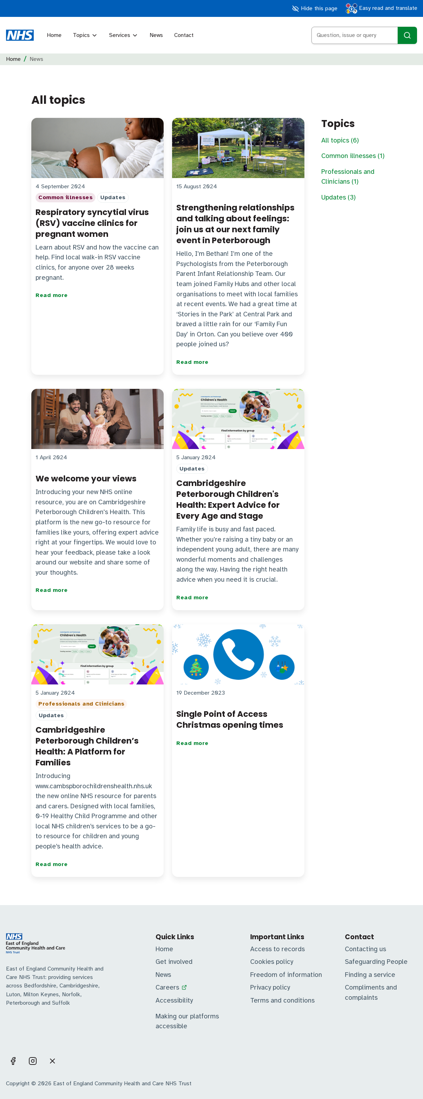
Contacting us (365, 949)
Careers (167, 987)
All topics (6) (340, 140)
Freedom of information (286, 975)
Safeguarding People (376, 962)
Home (54, 35)
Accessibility (174, 1000)
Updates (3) (338, 197)
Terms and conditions (282, 1000)
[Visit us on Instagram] (33, 1061)
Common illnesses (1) (353, 156)
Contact (184, 35)
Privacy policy (270, 987)
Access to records (277, 949)
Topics (85, 35)
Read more (52, 295)
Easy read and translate (381, 8)
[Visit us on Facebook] (13, 1061)
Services (123, 35)
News (156, 35)
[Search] (407, 35)
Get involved (174, 962)
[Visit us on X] (52, 1061)
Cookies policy (271, 962)
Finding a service (370, 975)
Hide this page (314, 8)
